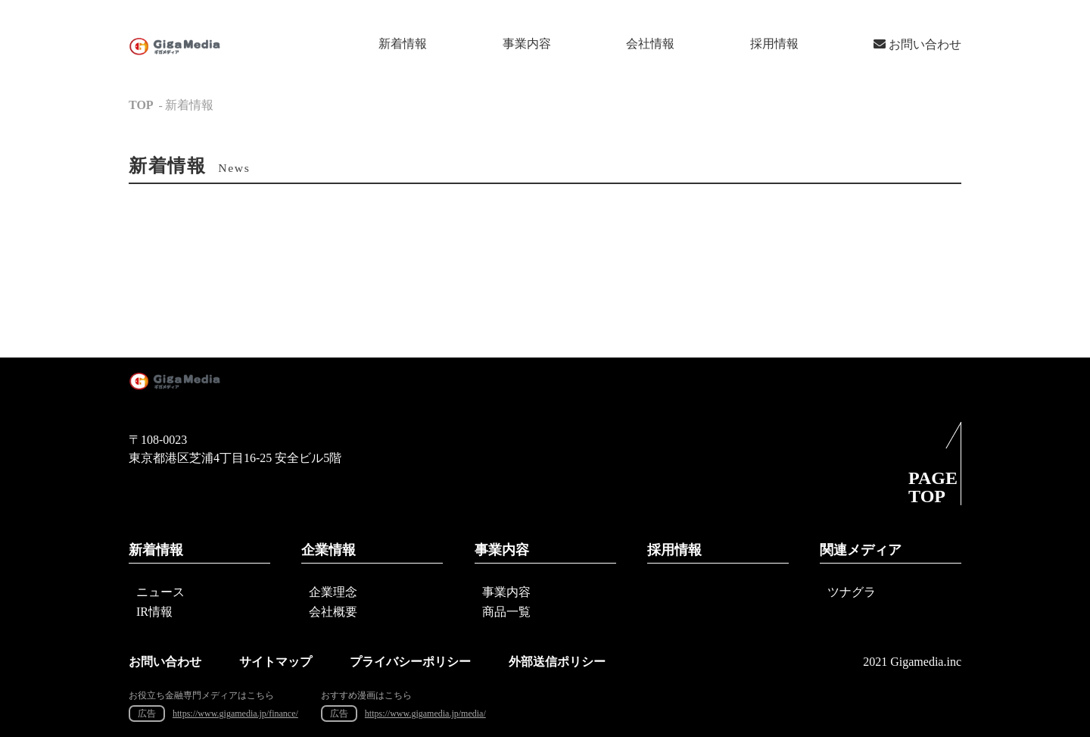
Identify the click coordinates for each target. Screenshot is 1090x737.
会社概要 (333, 611)
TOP (141, 104)
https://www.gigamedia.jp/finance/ (235, 713)
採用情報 (774, 43)
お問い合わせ (917, 44)
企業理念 (333, 592)
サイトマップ (275, 661)
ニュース (160, 592)
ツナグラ (851, 592)
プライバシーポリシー (410, 661)
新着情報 (402, 43)
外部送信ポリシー (557, 661)
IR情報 (154, 611)
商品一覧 (506, 611)
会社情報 (650, 43)
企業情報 (328, 549)
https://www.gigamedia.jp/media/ (425, 713)
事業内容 (527, 43)
